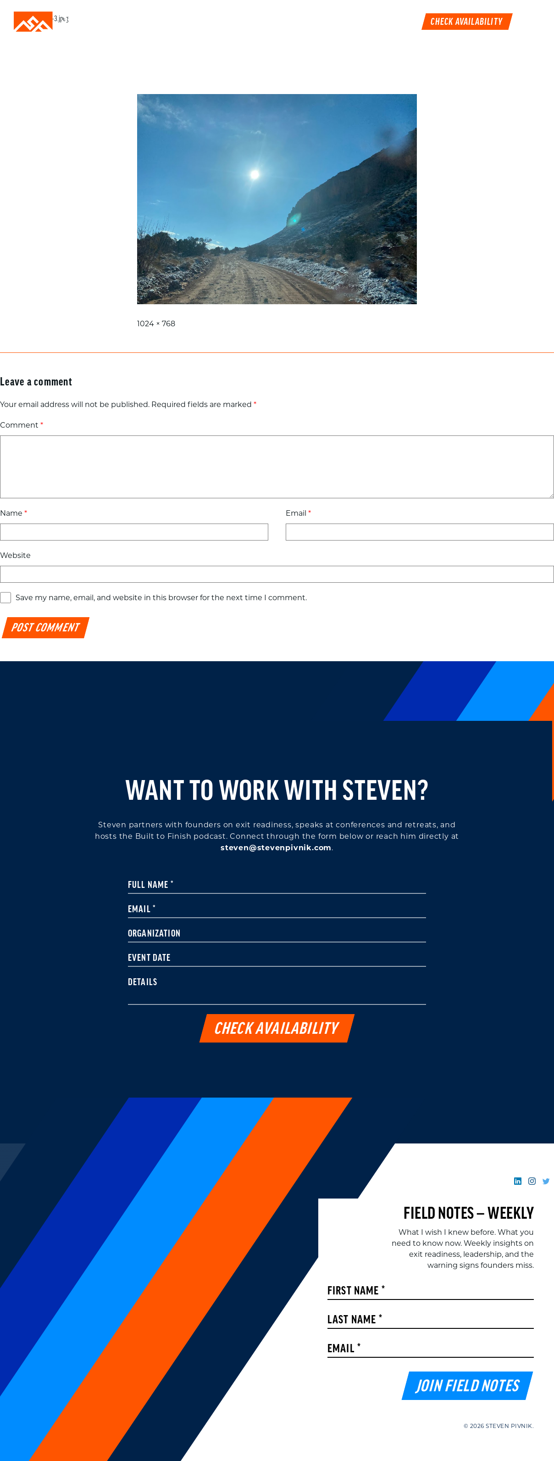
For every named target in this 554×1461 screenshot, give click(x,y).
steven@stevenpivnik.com (276, 847)
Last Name (354, 1320)
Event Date (149, 958)
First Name (356, 1291)
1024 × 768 (156, 323)
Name (13, 513)
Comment (21, 425)
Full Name (151, 885)
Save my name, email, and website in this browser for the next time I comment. (161, 597)
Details (142, 982)
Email (298, 513)
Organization (154, 934)
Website (15, 555)
